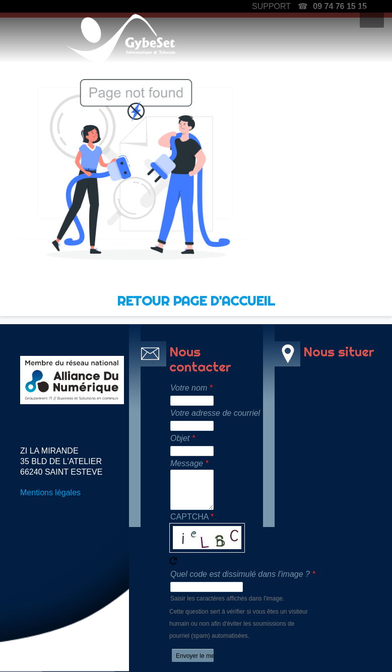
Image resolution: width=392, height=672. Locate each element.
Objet (179, 438)
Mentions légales (50, 492)
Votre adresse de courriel (213, 413)
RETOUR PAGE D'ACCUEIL (196, 300)
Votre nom (188, 388)
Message (186, 463)
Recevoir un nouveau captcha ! (173, 561)
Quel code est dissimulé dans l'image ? (240, 574)
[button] (372, 18)
